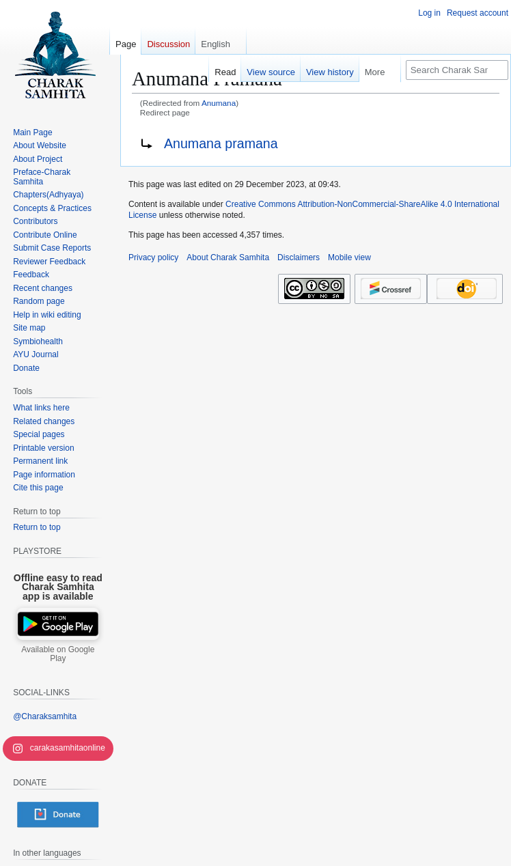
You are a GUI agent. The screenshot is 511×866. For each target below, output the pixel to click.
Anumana (219, 102)
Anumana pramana (221, 143)
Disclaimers (298, 257)
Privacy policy (153, 257)
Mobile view (349, 257)
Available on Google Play (57, 654)
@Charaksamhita (45, 716)
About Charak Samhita (228, 257)
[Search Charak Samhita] (457, 70)
